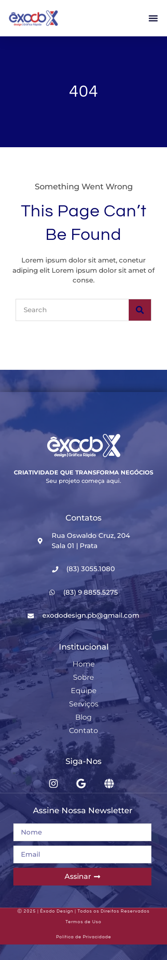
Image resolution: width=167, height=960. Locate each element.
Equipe (84, 690)
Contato (83, 730)
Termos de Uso (83, 922)
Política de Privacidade (83, 937)
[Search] (140, 310)
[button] (153, 18)
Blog (83, 717)
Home (84, 664)
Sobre (83, 677)
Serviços (83, 704)
